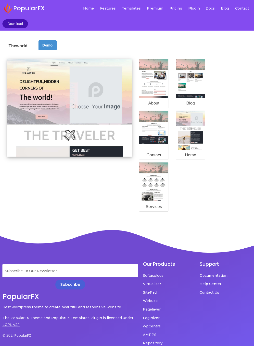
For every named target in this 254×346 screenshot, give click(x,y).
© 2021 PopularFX (16, 321)
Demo (47, 31)
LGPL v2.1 (22, 311)
